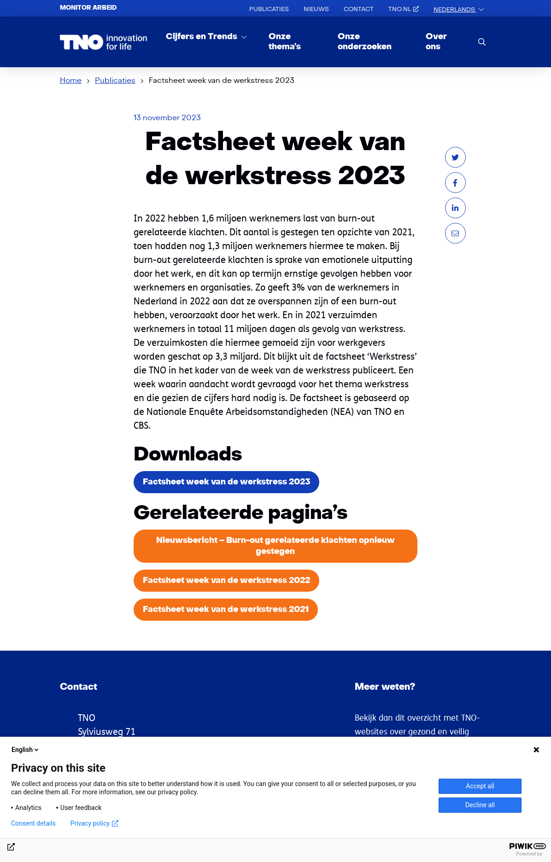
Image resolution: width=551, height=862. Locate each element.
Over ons (436, 41)
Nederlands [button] (455, 9)
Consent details (33, 823)
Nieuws (316, 9)
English (26, 749)
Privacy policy (94, 823)
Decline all (480, 805)
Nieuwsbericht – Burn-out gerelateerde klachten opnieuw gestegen (275, 546)
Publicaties (269, 9)
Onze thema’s (285, 41)
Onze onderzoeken (365, 41)
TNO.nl (403, 9)
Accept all (480, 786)
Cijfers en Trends (202, 36)
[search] (482, 41)
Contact (359, 9)
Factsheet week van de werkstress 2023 (226, 482)
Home (71, 80)
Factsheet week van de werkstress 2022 (226, 580)
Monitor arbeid (88, 8)
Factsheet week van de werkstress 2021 (226, 609)
